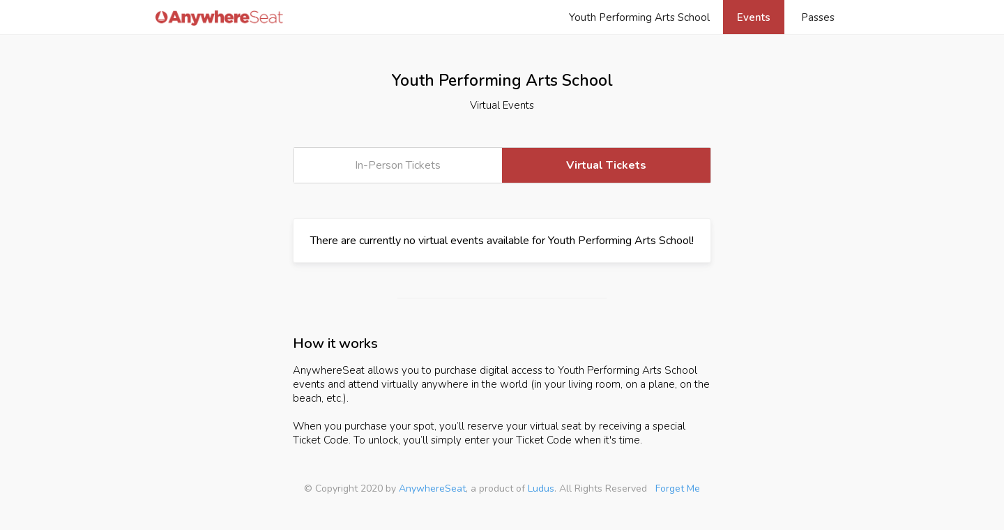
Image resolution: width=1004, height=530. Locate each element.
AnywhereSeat (432, 488)
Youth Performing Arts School (639, 17)
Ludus (541, 488)
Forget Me (677, 488)
